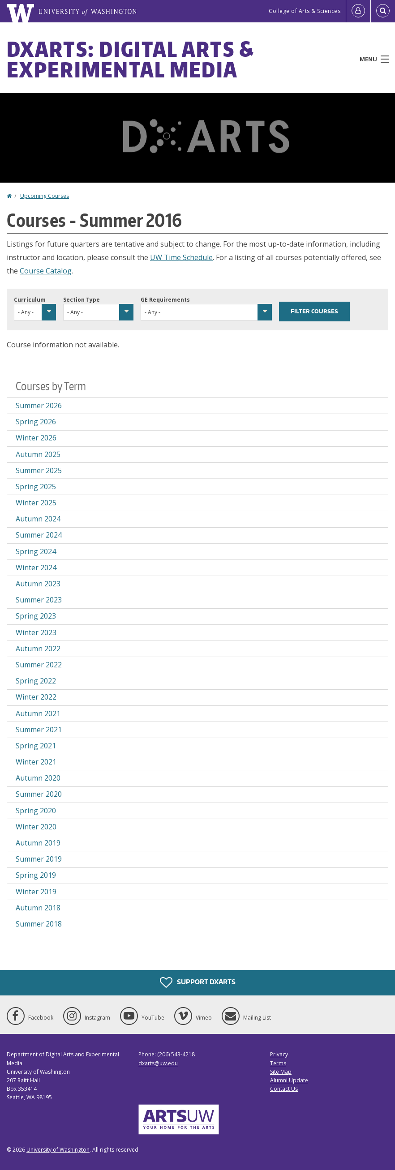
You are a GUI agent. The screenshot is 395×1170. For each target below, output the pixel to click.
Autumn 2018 (38, 908)
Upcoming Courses (44, 196)
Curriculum (30, 299)
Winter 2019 (36, 892)
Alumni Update (289, 1080)
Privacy (279, 1054)
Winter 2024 (36, 567)
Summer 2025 (39, 470)
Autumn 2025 (38, 454)
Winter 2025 (36, 503)
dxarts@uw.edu (158, 1063)
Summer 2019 (39, 859)
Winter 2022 (36, 697)
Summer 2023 (39, 600)
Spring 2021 (36, 746)
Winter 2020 (36, 827)
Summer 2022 (39, 665)
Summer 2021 (39, 729)
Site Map (281, 1072)
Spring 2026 (36, 422)
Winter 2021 (36, 762)
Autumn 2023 (38, 584)
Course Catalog (46, 271)
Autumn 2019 (38, 843)
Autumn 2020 (38, 778)
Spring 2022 (36, 681)
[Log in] (358, 11)
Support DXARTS (198, 982)
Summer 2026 (39, 405)
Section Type (81, 299)
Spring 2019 (36, 875)
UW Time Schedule (181, 257)
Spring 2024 (36, 551)
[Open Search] (383, 11)
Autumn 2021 (38, 713)
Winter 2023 (36, 632)
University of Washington (58, 1149)
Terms (278, 1063)
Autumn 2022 (38, 648)
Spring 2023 (36, 616)
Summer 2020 (39, 794)
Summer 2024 (39, 535)
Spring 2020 (36, 811)
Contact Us (284, 1089)
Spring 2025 (36, 486)
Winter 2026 (36, 438)
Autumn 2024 (38, 519)
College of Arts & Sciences (304, 11)
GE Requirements (165, 299)
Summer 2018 (39, 924)
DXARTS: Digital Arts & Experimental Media (130, 59)
